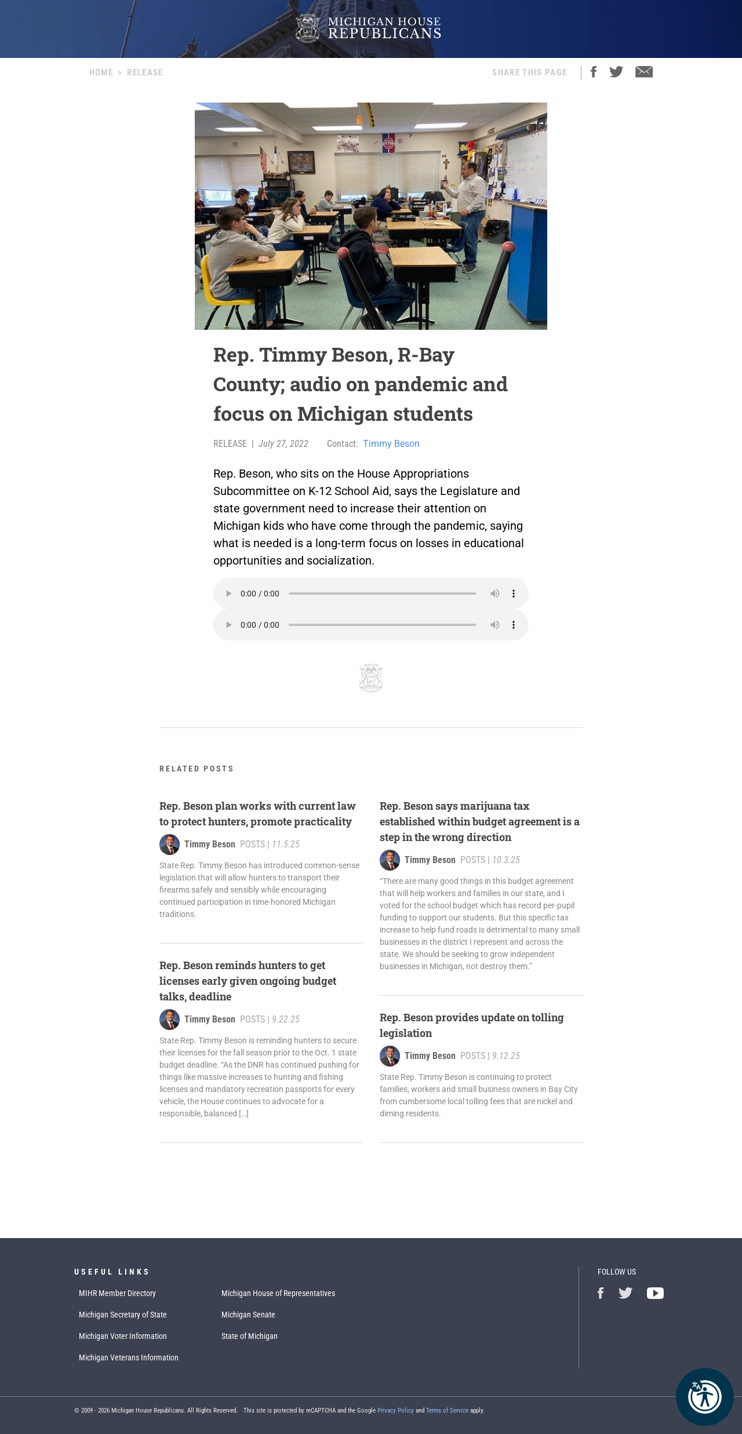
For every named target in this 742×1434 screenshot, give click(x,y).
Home (101, 72)
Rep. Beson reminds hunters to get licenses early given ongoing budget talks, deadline (247, 980)
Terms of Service (447, 1410)
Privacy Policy (395, 1410)
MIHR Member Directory (117, 1293)
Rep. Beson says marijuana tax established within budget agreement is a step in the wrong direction (480, 821)
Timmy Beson (391, 443)
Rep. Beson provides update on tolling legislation (472, 1025)
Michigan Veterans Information (129, 1357)
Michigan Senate (248, 1314)
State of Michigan (249, 1336)
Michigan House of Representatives (278, 1293)
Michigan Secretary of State (123, 1314)
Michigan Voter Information (123, 1336)
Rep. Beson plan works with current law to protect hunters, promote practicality (257, 813)
